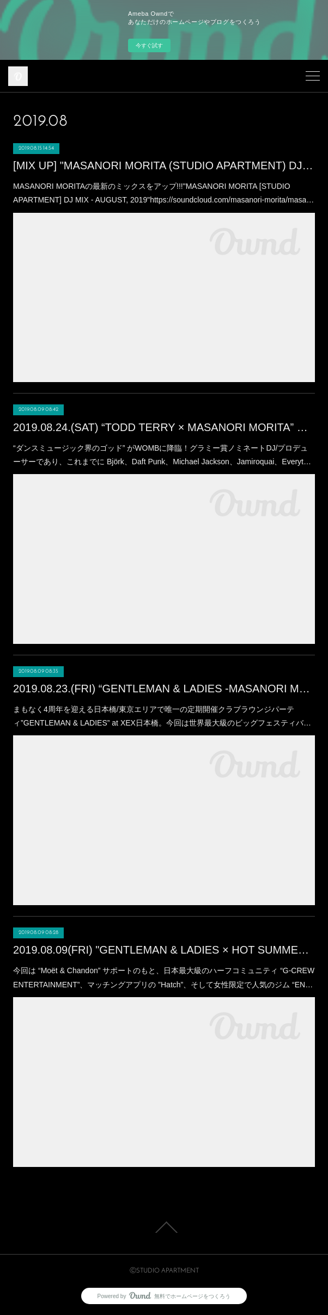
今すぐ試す (149, 45)
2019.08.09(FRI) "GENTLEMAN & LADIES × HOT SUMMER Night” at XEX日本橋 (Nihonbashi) (164, 950)
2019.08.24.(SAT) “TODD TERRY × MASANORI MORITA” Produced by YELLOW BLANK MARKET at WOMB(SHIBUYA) (164, 427)
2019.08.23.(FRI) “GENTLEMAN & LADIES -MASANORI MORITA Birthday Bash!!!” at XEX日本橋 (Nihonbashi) (164, 689)
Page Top (164, 1227)
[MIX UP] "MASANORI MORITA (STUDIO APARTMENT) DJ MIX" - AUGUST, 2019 (164, 165)
